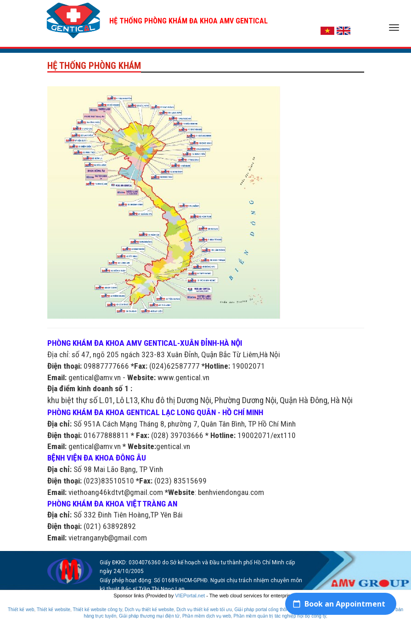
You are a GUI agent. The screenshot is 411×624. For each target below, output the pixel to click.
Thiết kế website (53, 609)
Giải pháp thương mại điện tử (149, 615)
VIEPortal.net (190, 595)
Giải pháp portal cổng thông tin (265, 609)
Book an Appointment (344, 604)
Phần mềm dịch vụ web (206, 615)
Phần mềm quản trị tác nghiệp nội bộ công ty (280, 615)
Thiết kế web (21, 609)
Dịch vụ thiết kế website (149, 609)
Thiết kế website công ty (97, 609)
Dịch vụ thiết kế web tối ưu (204, 609)
